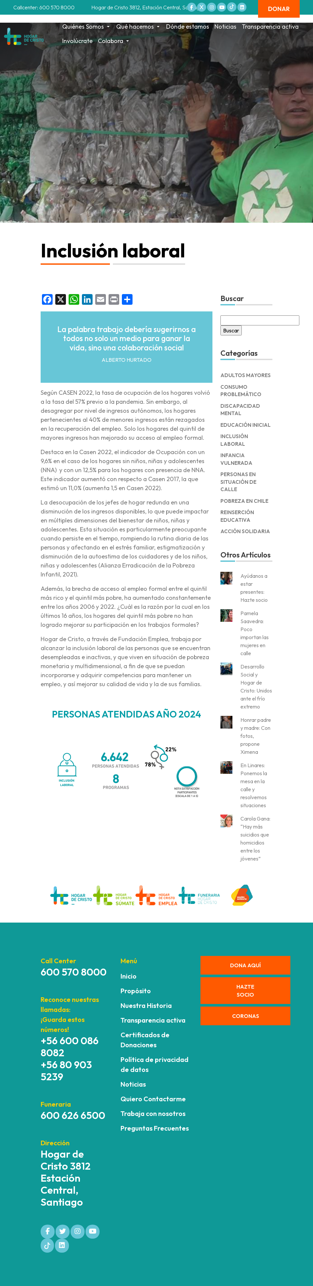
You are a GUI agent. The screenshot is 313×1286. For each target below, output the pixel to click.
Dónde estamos (187, 26)
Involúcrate (77, 41)
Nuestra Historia (146, 1005)
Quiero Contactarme (153, 1099)
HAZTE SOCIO (245, 990)
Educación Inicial (245, 425)
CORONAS (245, 1016)
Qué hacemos (138, 26)
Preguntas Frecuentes (155, 1128)
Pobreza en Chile (244, 501)
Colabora (114, 41)
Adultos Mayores (245, 375)
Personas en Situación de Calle (238, 481)
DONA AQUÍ (245, 965)
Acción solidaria (245, 531)
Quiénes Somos (86, 26)
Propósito (136, 991)
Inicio (129, 976)
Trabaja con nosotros (153, 1113)
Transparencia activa (270, 26)
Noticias (225, 26)
